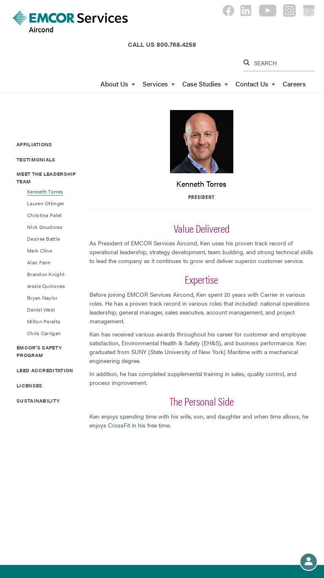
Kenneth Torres (45, 191)
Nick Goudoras (44, 227)
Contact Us (255, 84)
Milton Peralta (43, 321)
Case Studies (205, 84)
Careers (294, 84)
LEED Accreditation (44, 370)
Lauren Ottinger (46, 203)
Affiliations (34, 144)
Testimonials (36, 159)
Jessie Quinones (46, 286)
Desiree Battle (43, 238)
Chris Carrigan (44, 333)
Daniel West (41, 309)
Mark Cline (39, 250)
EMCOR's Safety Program (39, 351)
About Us (117, 84)
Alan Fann (39, 262)
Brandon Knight (46, 274)
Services (159, 84)
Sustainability (37, 400)
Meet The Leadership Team (46, 177)
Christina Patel (44, 215)
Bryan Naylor (42, 297)
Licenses (29, 385)
